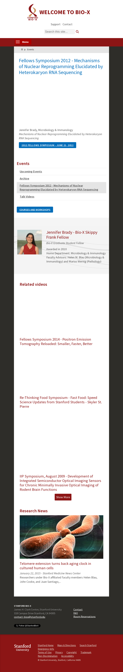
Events (30, 49)
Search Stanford (88, 645)
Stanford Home (46, 645)
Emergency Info (46, 648)
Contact (67, 24)
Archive (24, 178)
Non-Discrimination (47, 656)
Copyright (72, 652)
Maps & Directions (66, 645)
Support (55, 24)
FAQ (75, 613)
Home (22, 50)
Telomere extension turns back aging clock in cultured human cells (55, 565)
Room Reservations (84, 616)
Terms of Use (45, 652)
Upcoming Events (31, 171)
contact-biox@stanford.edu (29, 616)
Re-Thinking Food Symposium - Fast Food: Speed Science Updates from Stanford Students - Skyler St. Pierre (61, 402)
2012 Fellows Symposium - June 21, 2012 (47, 145)
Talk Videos (27, 196)
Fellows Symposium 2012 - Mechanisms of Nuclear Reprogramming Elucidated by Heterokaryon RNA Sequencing (59, 187)
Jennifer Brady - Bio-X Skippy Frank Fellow (71, 234)
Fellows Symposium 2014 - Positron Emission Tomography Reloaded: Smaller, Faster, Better (56, 341)
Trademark (85, 652)
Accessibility (67, 656)
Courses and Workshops (34, 209)
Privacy (59, 652)
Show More (63, 497)
